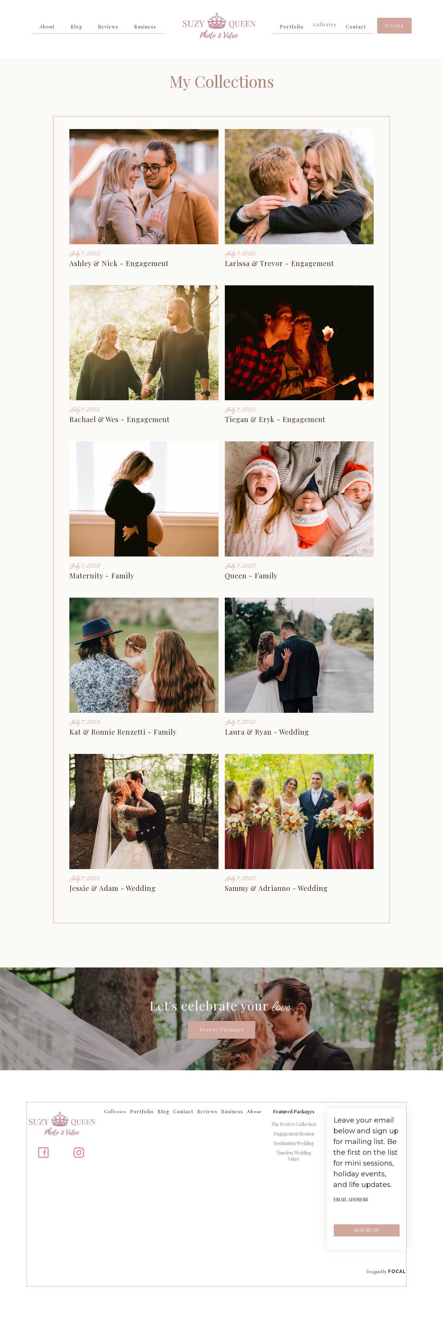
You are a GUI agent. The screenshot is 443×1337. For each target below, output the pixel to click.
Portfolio (292, 27)
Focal (397, 1271)
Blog (76, 27)
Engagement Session (294, 1134)
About (47, 27)
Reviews (108, 27)
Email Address (350, 1200)
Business (145, 27)
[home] (218, 29)
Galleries (324, 25)
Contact (356, 27)
